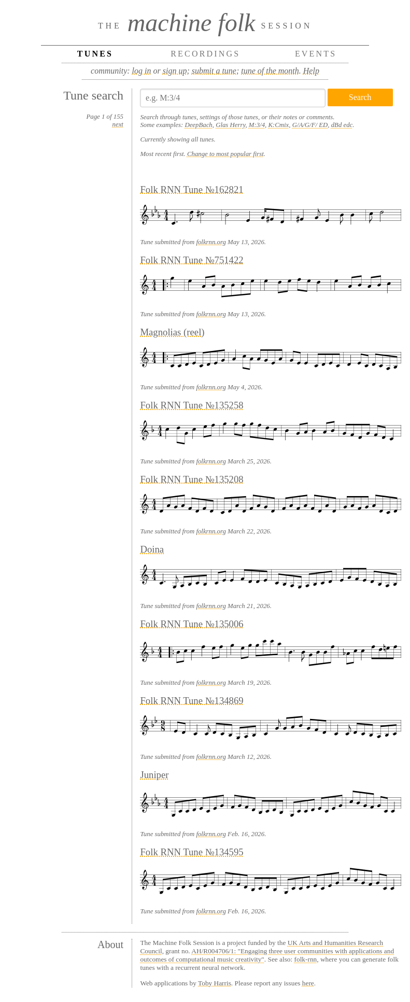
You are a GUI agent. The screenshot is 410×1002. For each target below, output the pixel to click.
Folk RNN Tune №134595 (191, 851)
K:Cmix (278, 125)
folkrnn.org (210, 242)
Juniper (154, 774)
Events (316, 53)
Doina (152, 549)
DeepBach (198, 125)
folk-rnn (305, 959)
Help (311, 70)
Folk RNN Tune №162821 (191, 189)
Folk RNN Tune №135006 (191, 623)
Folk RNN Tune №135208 (191, 479)
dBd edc (342, 125)
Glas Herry (230, 125)
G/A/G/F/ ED (310, 125)
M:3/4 (257, 125)
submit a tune (214, 70)
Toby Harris (214, 983)
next (117, 124)
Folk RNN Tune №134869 (191, 700)
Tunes (95, 53)
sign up (175, 70)
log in (141, 70)
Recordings (205, 53)
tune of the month (270, 70)
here (308, 983)
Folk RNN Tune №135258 (191, 405)
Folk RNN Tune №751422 (191, 260)
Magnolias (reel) (172, 332)
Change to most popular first (225, 154)
